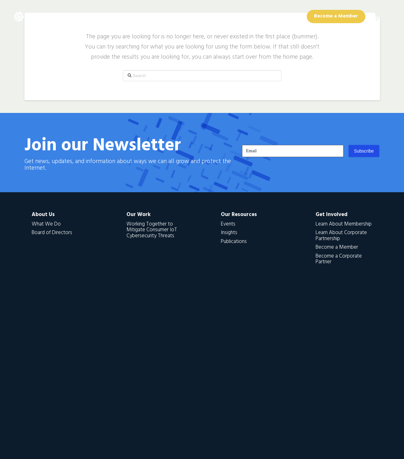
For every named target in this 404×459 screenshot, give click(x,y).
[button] (378, 16)
